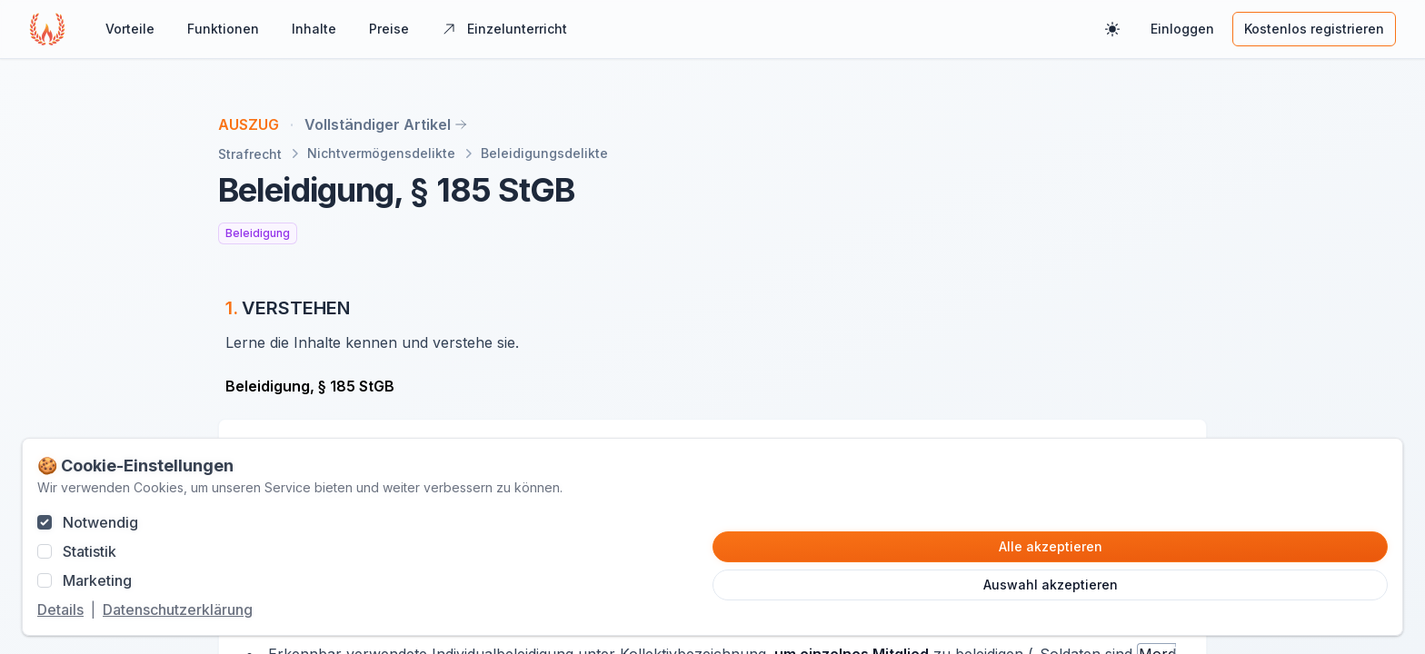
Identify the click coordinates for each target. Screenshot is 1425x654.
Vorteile (129, 28)
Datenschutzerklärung (178, 609)
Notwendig (100, 522)
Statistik (89, 551)
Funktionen (223, 28)
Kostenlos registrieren (1314, 28)
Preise (389, 28)
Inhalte (314, 28)
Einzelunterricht (504, 28)
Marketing (97, 580)
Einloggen (1182, 28)
